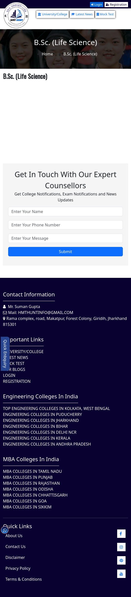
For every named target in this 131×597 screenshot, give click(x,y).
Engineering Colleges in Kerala (36, 438)
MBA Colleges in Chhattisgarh (35, 495)
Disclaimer (15, 557)
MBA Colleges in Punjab (28, 477)
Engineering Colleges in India (40, 396)
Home (47, 54)
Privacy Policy (17, 568)
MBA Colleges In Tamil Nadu (32, 471)
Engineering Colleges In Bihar (35, 426)
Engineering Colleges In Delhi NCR (39, 432)
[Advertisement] (65, 116)
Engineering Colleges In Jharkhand (41, 420)
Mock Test (105, 14)
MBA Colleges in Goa (25, 501)
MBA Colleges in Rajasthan (31, 483)
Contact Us (15, 546)
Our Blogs (14, 369)
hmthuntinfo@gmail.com (45, 312)
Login (96, 4)
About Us (13, 535)
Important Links (23, 339)
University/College (52, 14)
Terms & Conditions (23, 579)
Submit (65, 251)
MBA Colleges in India (31, 459)
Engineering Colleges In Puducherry (42, 414)
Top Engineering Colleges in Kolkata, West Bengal (56, 408)
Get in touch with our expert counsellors (65, 180)
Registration (116, 4)
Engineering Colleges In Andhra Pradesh (47, 444)
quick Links (17, 526)
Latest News (81, 14)
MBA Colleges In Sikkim (27, 507)
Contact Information (29, 294)
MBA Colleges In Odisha (28, 489)
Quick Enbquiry (5, 354)
